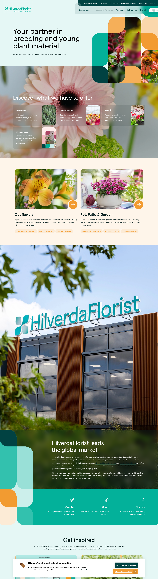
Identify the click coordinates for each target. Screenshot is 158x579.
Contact (153, 3)
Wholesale (130, 10)
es (154, 10)
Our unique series (64, 231)
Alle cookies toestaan (123, 572)
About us (143, 3)
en (151, 10)
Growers (117, 10)
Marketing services (128, 3)
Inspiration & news (91, 3)
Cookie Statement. (80, 570)
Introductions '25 (112, 231)
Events (104, 3)
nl (148, 10)
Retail (140, 10)
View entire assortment (26, 231)
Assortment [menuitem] (82, 10)
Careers (113, 3)
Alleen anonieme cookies (126, 565)
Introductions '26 (46, 231)
